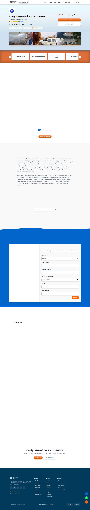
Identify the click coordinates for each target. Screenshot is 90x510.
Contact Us (37, 492)
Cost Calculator (61, 485)
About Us (36, 480)
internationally (73, 251)
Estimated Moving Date (47, 276)
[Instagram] (21, 487)
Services (50, 2)
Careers (36, 489)
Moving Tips (60, 483)
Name (43, 283)
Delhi (48, 480)
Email (29, 24)
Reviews (20, 21)
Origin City (44, 255)
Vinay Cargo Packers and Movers (27, 16)
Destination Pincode (47, 269)
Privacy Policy (42, 504)
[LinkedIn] (17, 487)
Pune (48, 489)
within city (48, 251)
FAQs (59, 487)
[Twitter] (14, 487)
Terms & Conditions (50, 504)
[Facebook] (11, 487)
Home (44, 2)
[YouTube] (24, 487)
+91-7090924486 (15, 491)
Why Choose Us (38, 487)
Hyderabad (49, 487)
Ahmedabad (49, 494)
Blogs (59, 2)
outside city (60, 251)
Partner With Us (38, 494)
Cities (55, 2)
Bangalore (49, 485)
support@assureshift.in (16, 493)
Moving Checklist (61, 489)
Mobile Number (45, 290)
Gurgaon (48, 492)
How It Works (37, 485)
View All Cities (49, 496)
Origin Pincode (45, 262)
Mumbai (48, 483)
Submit (75, 297)
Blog (59, 480)
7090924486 (66, 2)
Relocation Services (39, 483)
